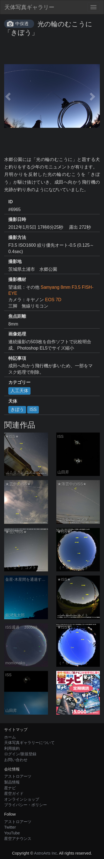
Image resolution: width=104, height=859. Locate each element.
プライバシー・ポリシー (25, 805)
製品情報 (12, 782)
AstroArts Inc (45, 853)
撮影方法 (17, 237)
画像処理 (17, 334)
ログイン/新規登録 (20, 754)
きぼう (17, 409)
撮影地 (15, 261)
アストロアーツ (17, 776)
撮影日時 (17, 219)
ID (10, 201)
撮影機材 (17, 279)
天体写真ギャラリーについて (29, 742)
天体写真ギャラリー (29, 7)
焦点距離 (17, 316)
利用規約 (12, 748)
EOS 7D (53, 299)
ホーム (10, 737)
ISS (33, 409)
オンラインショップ (21, 799)
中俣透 (22, 23)
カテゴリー (19, 382)
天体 (12, 401)
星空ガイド (14, 793)
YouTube (12, 833)
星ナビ (10, 788)
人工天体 (19, 390)
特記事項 (17, 358)
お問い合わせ (15, 760)
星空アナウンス (17, 838)
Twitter (10, 827)
